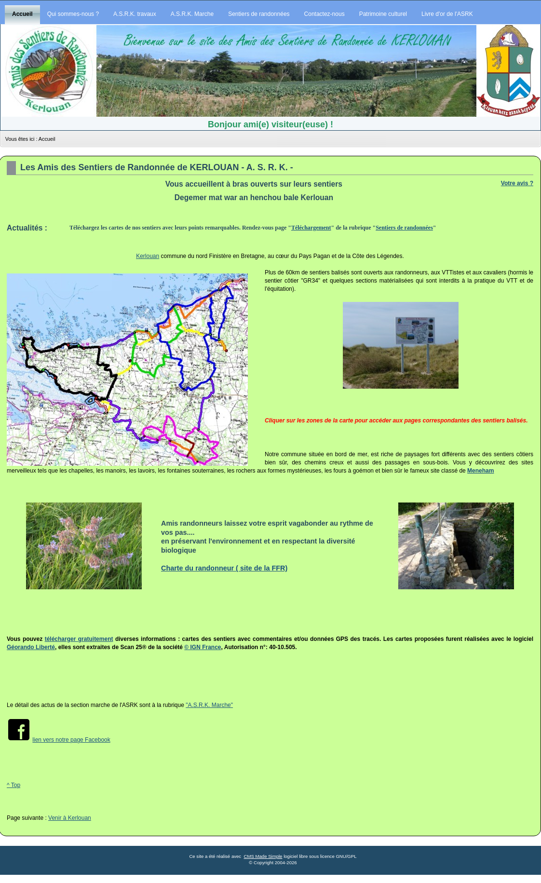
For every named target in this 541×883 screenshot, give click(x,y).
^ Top (13, 785)
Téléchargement (311, 227)
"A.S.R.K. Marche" (209, 705)
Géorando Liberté (31, 647)
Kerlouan (147, 256)
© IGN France (202, 647)
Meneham (480, 470)
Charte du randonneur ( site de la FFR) (224, 568)
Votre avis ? (517, 183)
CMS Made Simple (262, 856)
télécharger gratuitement (79, 639)
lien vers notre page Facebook (71, 739)
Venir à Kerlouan (69, 818)
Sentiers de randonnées (404, 227)
